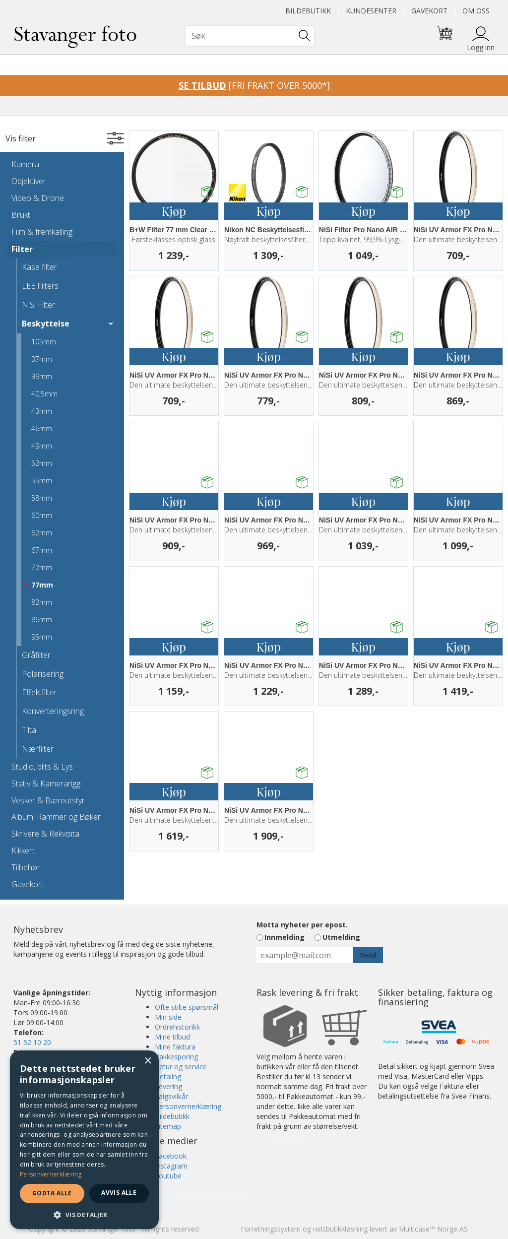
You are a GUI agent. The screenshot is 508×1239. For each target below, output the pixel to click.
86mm (41, 619)
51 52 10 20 (32, 1042)
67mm (41, 550)
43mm (41, 411)
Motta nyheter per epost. (302, 924)
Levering (168, 1086)
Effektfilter (39, 692)
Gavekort (429, 10)
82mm (41, 602)
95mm (41, 637)
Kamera (25, 164)
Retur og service (181, 1066)
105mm (43, 341)
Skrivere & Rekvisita (45, 833)
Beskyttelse (45, 323)
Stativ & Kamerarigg (45, 783)
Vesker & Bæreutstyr (48, 800)
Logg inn (481, 47)
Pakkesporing (176, 1056)
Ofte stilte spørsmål (186, 1007)
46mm (41, 428)
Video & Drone (37, 198)
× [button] (147, 1061)
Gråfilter (36, 655)
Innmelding (284, 937)
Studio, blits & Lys (42, 766)
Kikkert (23, 850)
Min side (168, 1017)
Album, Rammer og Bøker (56, 816)
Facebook (171, 1156)
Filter (22, 249)
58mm (41, 498)
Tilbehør (25, 867)
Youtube (168, 1175)
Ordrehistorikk (177, 1027)
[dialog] (84, 1139)
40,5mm (44, 393)
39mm (41, 376)
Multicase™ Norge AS (433, 1229)
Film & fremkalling (41, 231)
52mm (41, 463)
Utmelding (341, 937)
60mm (41, 515)
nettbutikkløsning (340, 1229)
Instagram (171, 1166)
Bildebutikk (308, 10)
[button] (84, 1214)
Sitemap (168, 1126)
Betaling (168, 1076)
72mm (41, 567)
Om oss (476, 10)
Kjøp (174, 211)
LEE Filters (40, 285)
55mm (41, 480)
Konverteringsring (53, 711)
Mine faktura (175, 1046)
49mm (41, 446)
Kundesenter (371, 10)
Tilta (29, 729)
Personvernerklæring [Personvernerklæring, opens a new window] (51, 1174)
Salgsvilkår (171, 1096)
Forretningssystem (271, 1229)
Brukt (20, 214)
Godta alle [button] (52, 1193)
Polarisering (43, 673)
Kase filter (39, 266)
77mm (42, 584)
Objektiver (28, 181)
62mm (41, 532)
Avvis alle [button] (118, 1192)
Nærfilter (38, 748)
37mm (41, 359)
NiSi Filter (38, 304)
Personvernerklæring (188, 1106)
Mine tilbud (172, 1037)
